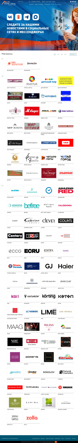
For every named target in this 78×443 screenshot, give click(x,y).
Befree (26, 212)
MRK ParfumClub (11, 348)
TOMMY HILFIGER (45, 394)
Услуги (52, 4)
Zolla (25, 424)
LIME (42, 318)
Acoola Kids (10, 197)
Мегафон (60, 118)
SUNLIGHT (9, 394)
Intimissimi (43, 288)
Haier (59, 273)
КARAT (25, 102)
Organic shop (44, 348)
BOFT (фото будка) (46, 212)
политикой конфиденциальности (48, 441)
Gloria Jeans (44, 273)
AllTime (43, 197)
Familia (60, 257)
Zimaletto (9, 424)
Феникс (9, 164)
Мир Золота (10, 133)
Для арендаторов (35, 438)
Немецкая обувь (62, 133)
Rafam (42, 364)
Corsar (26, 242)
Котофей (43, 102)
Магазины (31, 4)
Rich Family (61, 364)
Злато (8, 102)
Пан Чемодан (10, 149)
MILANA (43, 333)
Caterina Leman (28, 227)
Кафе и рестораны (39, 4)
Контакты (74, 438)
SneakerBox (27, 379)
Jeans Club (61, 288)
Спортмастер (44, 149)
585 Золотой (10, 70)
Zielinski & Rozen (62, 409)
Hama (8, 288)
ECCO (8, 257)
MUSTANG (26, 348)
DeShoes (60, 242)
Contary (9, 242)
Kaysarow (26, 303)
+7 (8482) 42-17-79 (35, 1)
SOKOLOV (43, 379)
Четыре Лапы (44, 164)
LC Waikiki (26, 318)
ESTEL (42, 257)
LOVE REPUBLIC (61, 318)
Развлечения (47, 4)
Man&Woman (27, 333)
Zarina (26, 409)
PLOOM (8, 364)
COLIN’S (59, 227)
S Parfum (60, 379)
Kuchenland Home (12, 318)
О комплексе (58, 4)
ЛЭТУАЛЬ (60, 102)
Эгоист (9, 180)
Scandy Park (10, 379)
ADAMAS (26, 197)
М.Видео (26, 118)
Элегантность (27, 180)
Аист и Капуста (11, 87)
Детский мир (44, 87)
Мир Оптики (27, 133)
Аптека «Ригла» (28, 87)
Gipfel (25, 273)
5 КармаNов (27, 70)
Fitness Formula (11, 273)
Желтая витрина (62, 87)
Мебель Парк (44, 118)
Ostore (60, 348)
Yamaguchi (60, 394)
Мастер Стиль (10, 118)
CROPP (42, 242)
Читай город (61, 164)
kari (8, 303)
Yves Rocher (10, 409)
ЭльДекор (43, 180)
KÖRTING (43, 303)
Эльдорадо (61, 180)
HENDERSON (27, 288)
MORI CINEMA (61, 333)
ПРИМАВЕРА (27, 149)
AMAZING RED (61, 197)
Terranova (27, 394)
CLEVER (43, 227)
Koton (59, 303)
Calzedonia (61, 212)
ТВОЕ (59, 149)
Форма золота (27, 164)
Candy (8, 227)
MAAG (8, 333)
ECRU (25, 257)
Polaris (26, 364)
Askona (9, 212)
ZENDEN (43, 409)
